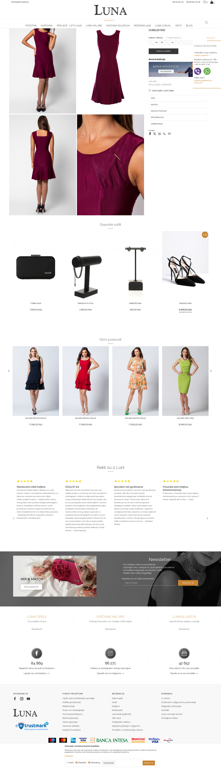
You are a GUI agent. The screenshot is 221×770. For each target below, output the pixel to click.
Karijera (115, 719)
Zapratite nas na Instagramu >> (110, 686)
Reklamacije (69, 719)
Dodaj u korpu (163, 77)
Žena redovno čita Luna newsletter (184, 681)
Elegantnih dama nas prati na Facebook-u (37, 681)
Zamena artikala (71, 739)
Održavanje (176, 149)
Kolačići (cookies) (71, 743)
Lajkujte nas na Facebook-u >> (37, 686)
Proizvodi (35, 32)
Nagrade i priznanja (171, 719)
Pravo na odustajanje (73, 723)
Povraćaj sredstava (72, 727)
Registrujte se (193, 2)
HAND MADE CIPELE (46, 28)
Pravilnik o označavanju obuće (127, 743)
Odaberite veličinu (121, 735)
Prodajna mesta (169, 731)
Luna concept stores (171, 727)
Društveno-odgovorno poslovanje (178, 715)
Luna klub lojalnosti (121, 727)
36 (155, 68)
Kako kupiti (117, 711)
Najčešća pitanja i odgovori (126, 739)
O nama (165, 711)
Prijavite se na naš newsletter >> (184, 686)
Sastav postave (176, 136)
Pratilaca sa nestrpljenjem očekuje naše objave (110, 681)
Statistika (82, 763)
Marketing (95, 763)
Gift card (116, 731)
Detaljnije (69, 756)
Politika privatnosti (72, 715)
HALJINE (44, 32)
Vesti (114, 715)
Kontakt (165, 723)
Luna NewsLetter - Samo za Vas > (111, 28)
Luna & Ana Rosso (175, 28)
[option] (45, 28)
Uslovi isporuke (70, 735)
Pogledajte (37, 642)
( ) (172, 64)
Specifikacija (176, 143)
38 (160, 68)
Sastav (176, 130)
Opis (176, 124)
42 (171, 68)
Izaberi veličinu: (154, 64)
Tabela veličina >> (202, 55)
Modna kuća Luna (21, 32)
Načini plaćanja (70, 731)
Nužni (71, 763)
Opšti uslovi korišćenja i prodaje (78, 711)
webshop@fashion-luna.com (203, 81)
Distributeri (117, 723)
